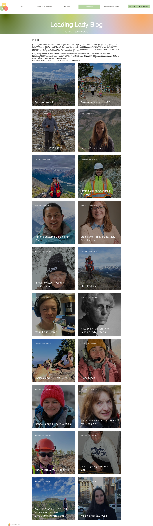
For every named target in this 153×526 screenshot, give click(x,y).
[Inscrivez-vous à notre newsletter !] (139, 6)
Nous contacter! (75, 60)
